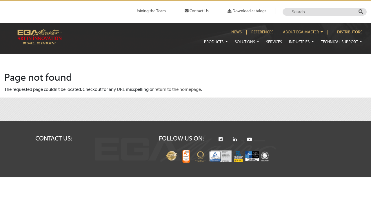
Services (274, 42)
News (236, 32)
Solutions (245, 42)
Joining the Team (151, 11)
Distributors (349, 32)
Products (214, 42)
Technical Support (340, 42)
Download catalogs (247, 11)
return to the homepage (177, 89)
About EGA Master (301, 32)
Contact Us (197, 11)
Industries (299, 42)
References (262, 32)
